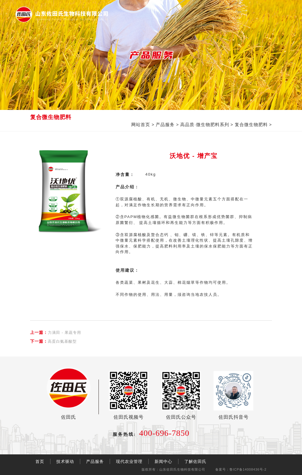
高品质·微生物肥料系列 (204, 124)
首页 (39, 461)
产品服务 (165, 124)
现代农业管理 (129, 461)
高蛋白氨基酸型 (53, 341)
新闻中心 (163, 461)
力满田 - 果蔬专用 (55, 332)
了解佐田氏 (195, 461)
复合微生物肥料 (251, 124)
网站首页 (140, 124)
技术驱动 (65, 461)
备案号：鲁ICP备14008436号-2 (241, 469)
